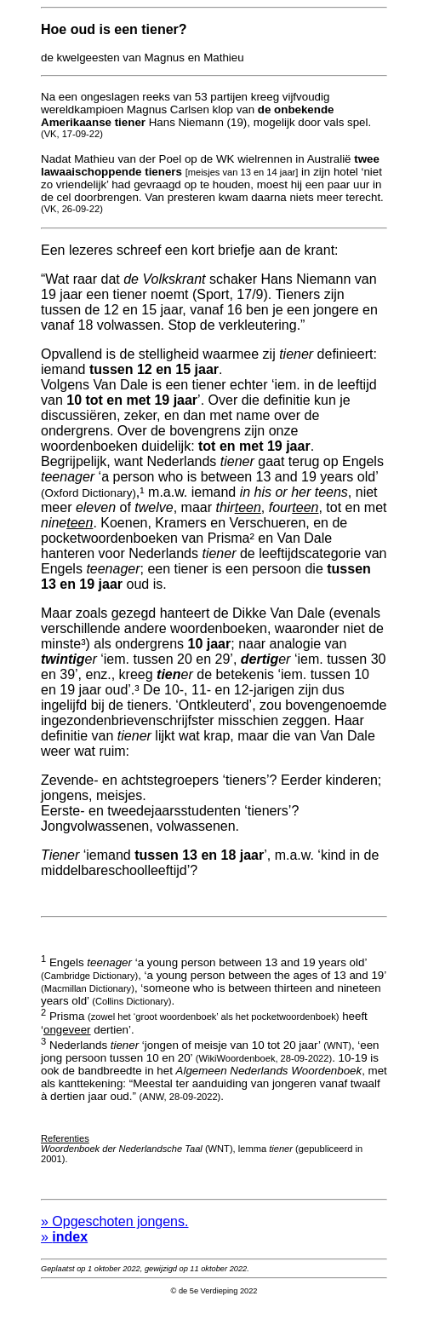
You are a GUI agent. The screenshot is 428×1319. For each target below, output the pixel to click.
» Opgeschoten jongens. (114, 1231)
